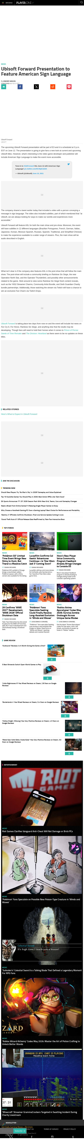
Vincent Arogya (9, 81)
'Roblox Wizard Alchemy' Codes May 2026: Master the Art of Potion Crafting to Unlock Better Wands (41, 1043)
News (3, 64)
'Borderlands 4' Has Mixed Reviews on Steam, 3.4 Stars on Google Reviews (30, 709)
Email (3, 86)
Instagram (52, 1137)
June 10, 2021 (38, 173)
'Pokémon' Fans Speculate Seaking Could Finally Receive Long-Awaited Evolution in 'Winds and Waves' (41, 613)
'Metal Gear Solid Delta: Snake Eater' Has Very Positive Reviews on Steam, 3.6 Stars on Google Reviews (32, 747)
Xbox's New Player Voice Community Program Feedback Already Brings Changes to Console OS (69, 561)
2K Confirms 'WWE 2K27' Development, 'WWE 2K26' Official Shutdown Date (12, 611)
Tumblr (73, 1137)
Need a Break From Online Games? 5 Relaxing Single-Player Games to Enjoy (29, 505)
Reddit (52, 86)
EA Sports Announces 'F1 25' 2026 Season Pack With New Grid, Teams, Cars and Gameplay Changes (39, 501)
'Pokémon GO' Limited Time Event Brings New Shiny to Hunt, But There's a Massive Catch (14, 559)
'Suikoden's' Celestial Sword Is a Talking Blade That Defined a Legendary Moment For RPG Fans (42, 972)
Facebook (20, 86)
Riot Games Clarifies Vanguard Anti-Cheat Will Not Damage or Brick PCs (37, 831)
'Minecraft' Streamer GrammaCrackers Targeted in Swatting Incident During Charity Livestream (39, 1113)
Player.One (25, 3)
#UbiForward (29, 166)
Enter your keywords (81, 2)
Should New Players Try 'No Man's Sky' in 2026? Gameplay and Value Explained (31, 492)
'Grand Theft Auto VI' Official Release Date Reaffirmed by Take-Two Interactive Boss (33, 519)
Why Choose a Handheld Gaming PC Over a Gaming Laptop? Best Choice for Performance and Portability (40, 510)
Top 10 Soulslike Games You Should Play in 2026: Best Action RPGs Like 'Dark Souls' (33, 496)
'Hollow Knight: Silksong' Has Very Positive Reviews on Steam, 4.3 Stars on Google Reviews (32, 728)
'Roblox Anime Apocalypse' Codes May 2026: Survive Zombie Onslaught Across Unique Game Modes (69, 613)
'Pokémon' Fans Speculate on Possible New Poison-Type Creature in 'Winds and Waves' (41, 901)
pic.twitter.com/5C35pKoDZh (35, 169)
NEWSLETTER (11, 1122)
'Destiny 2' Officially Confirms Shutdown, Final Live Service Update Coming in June (32, 514)
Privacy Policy (69, 1129)
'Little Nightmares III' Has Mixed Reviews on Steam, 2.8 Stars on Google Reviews (32, 690)
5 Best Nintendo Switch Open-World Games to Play (21, 671)
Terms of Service (51, 1129)
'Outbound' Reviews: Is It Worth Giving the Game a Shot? (23, 653)
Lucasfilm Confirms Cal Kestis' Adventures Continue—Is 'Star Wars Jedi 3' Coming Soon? (41, 559)
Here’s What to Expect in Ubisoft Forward (19, 414)
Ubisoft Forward (8, 324)
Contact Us (29, 1129)
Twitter (36, 86)
